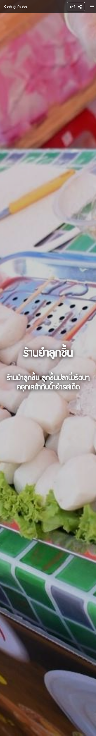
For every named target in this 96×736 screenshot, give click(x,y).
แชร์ (76, 6)
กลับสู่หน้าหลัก (14, 6)
